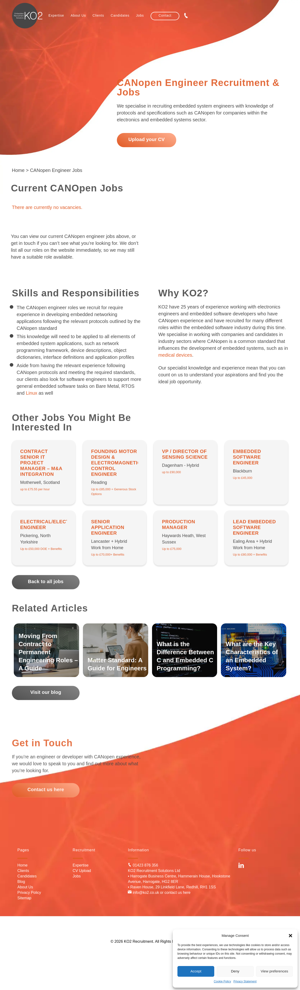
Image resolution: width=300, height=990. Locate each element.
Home (18, 170)
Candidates (27, 876)
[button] (290, 935)
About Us (25, 887)
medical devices (175, 355)
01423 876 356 (143, 865)
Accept (195, 971)
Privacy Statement (245, 981)
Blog (21, 882)
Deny (235, 971)
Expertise (81, 865)
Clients (23, 871)
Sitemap (24, 898)
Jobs (77, 876)
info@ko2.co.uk (143, 893)
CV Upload (82, 871)
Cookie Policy (222, 981)
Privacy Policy (29, 893)
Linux (31, 393)
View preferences (274, 971)
